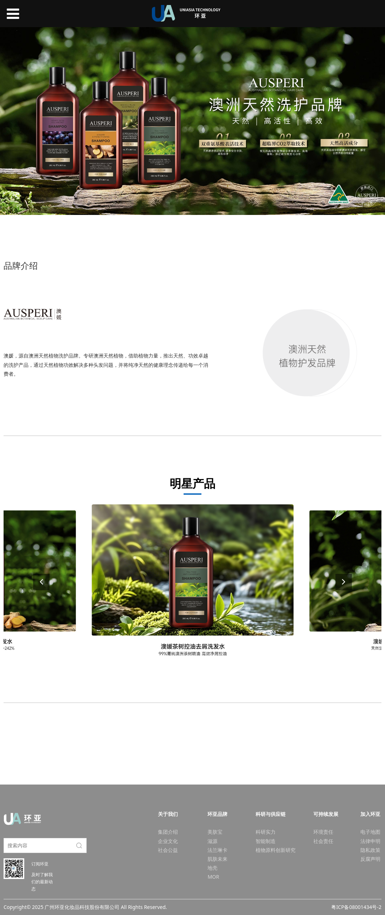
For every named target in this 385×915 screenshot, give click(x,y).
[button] (343, 582)
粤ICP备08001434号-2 (356, 907)
